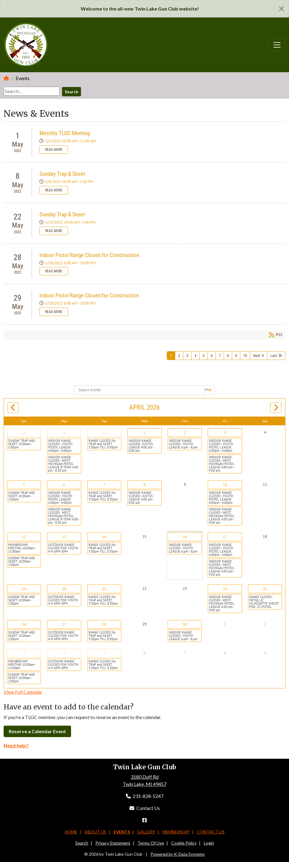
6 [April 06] (64, 484)
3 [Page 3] (187, 355)
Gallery (146, 831)
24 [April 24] (225, 588)
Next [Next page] (256, 355)
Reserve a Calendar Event (37, 731)
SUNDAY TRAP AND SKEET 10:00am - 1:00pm (21, 444)
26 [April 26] (24, 624)
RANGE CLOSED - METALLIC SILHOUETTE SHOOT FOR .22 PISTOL (264, 602)
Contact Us (144, 808)
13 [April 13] (64, 536)
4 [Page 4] (195, 355)
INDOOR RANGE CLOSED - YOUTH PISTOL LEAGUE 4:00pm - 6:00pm (60, 446)
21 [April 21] (104, 588)
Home (71, 831)
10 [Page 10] (245, 355)
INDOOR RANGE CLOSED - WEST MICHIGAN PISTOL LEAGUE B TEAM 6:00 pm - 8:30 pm (63, 464)
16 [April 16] (185, 536)
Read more (53, 149)
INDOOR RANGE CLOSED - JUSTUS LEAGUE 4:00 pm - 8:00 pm (141, 446)
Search (71, 91)
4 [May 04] (64, 653)
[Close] (281, 8)
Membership (176, 831)
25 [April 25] (265, 588)
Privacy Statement (112, 842)
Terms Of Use (151, 842)
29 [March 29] (24, 432)
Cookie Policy (184, 842)
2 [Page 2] (179, 355)
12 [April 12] (24, 536)
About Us (95, 831)
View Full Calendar (23, 692)
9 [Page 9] (236, 355)
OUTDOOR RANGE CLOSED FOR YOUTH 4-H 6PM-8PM (63, 548)
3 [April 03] (225, 432)
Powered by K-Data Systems (178, 854)
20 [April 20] (64, 588)
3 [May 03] (24, 653)
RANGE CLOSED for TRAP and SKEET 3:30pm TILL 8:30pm (103, 444)
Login (209, 842)
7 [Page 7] (220, 355)
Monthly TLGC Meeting (64, 133)
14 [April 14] (104, 536)
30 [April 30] (185, 624)
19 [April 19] (24, 588)
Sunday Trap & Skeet (62, 173)
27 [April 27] (64, 624)
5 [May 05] (104, 653)
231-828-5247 (144, 796)
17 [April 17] (225, 536)
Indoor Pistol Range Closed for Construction (89, 255)
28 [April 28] (104, 624)
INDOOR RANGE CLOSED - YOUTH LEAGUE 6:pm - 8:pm (183, 444)
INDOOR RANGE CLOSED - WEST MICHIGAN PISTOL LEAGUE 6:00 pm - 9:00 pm (222, 464)
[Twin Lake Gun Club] (26, 44)
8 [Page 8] (228, 355)
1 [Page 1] (171, 355)
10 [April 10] (225, 484)
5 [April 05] (24, 484)
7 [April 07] (104, 484)
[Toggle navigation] (277, 45)
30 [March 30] (64, 432)
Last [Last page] (273, 355)
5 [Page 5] (203, 355)
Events (121, 831)
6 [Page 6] (212, 355)
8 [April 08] (144, 484)
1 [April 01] (144, 432)
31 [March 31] (104, 432)
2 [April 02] (185, 432)
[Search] (32, 91)
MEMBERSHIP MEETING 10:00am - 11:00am (22, 548)
